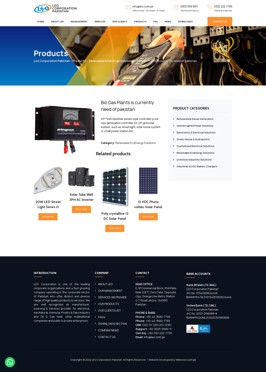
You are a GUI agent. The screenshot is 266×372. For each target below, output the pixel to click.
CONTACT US (220, 21)
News (168, 21)
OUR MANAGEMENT (110, 291)
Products (140, 21)
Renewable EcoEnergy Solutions (135, 143)
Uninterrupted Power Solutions (195, 125)
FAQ (155, 21)
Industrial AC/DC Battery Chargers (197, 166)
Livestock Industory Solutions (194, 159)
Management (79, 21)
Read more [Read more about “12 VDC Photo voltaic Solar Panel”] (148, 216)
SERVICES (99, 21)
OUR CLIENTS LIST (109, 310)
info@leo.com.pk (154, 337)
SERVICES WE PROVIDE (112, 297)
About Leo (57, 21)
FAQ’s (101, 317)
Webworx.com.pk (186, 360)
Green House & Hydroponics (193, 139)
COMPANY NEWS (108, 330)
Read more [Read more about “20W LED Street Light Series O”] (48, 216)
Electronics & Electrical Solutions (196, 132)
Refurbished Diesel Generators (195, 119)
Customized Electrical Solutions (195, 146)
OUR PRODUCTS (108, 304)
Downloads (185, 21)
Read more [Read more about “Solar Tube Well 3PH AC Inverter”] (81, 209)
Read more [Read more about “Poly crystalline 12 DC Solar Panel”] (115, 228)
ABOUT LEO (105, 284)
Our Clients (119, 21)
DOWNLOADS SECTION (112, 324)
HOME (40, 21)
